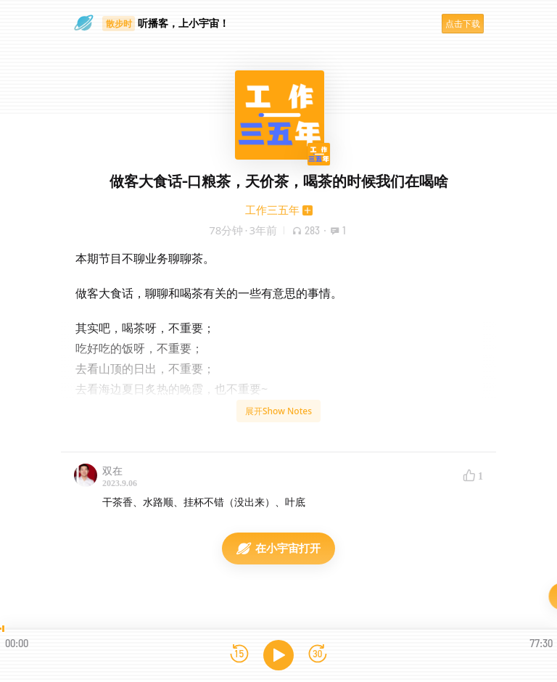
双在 (112, 470)
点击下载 (462, 23)
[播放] (278, 655)
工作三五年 (272, 209)
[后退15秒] (239, 654)
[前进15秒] (317, 654)
